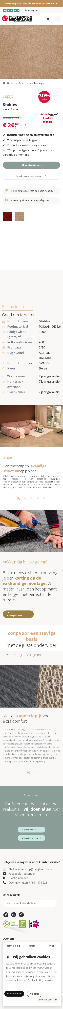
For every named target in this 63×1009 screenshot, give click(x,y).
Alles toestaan (14, 993)
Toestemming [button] (12, 945)
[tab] (18, 498)
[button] (31, 3)
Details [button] (32, 945)
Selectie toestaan (48, 999)
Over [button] (51, 945)
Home (8, 83)
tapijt (21, 83)
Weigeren (34, 993)
